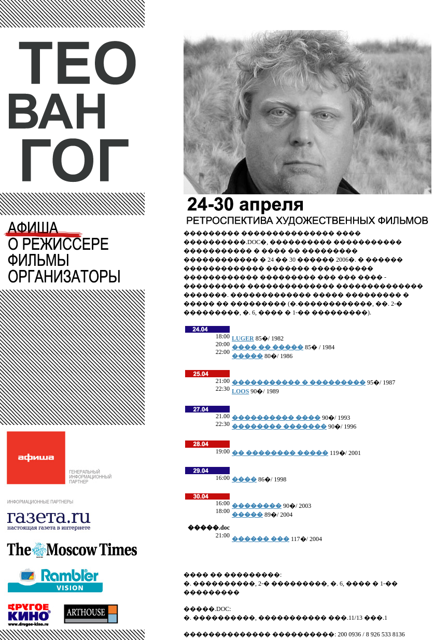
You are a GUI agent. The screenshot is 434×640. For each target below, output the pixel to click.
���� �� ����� (267, 347)
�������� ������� (279, 426)
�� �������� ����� (280, 453)
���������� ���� (276, 417)
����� (247, 356)
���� (244, 479)
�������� (257, 505)
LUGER (243, 338)
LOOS (240, 391)
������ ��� (260, 539)
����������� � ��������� (299, 382)
